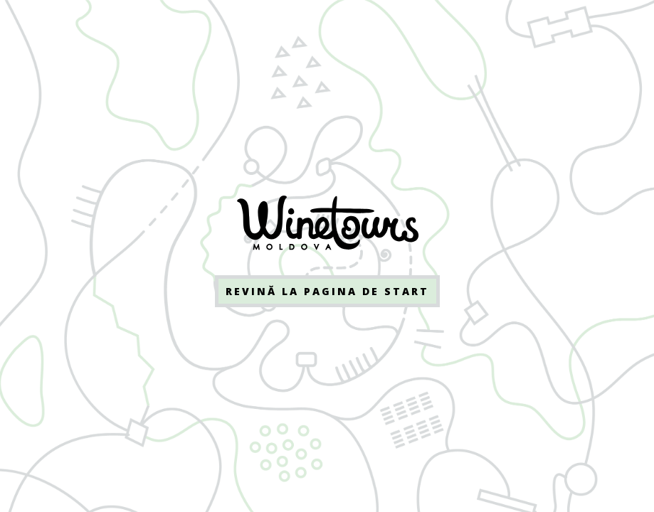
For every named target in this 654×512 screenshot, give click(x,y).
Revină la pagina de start (327, 291)
